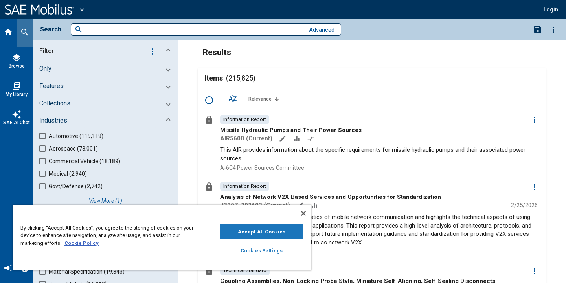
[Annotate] (283, 139)
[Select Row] (209, 100)
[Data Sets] (297, 139)
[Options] (553, 29)
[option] (244, 119)
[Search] (25, 33)
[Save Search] (538, 29)
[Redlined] (311, 139)
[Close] (303, 213)
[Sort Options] (233, 99)
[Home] (8, 33)
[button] (550, 9)
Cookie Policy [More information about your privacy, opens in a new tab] (81, 243)
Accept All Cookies (261, 232)
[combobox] (194, 29)
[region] (162, 237)
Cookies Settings (262, 251)
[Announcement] (8, 269)
